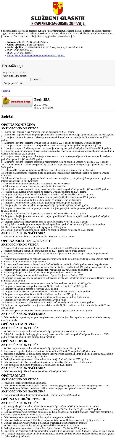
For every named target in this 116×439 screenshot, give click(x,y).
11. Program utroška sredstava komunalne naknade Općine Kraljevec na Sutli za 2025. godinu (46, 283)
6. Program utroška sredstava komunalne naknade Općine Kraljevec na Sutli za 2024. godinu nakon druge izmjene (56, 267)
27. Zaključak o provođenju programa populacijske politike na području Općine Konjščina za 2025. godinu (53, 224)
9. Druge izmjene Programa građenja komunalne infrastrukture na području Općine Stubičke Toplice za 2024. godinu (57, 431)
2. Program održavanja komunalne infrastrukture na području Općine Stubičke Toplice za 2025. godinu (51, 409)
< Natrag (5, 90)
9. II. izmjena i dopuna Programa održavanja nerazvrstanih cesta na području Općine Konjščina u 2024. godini (54, 162)
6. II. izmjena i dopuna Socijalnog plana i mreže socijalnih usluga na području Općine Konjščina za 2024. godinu (56, 148)
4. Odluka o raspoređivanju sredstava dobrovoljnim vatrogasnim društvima (37, 417)
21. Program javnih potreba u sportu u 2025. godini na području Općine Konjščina (41, 202)
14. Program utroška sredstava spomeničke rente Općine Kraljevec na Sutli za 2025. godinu (45, 291)
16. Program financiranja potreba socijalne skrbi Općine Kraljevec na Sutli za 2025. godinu (45, 297)
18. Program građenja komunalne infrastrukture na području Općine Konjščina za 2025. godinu (47, 194)
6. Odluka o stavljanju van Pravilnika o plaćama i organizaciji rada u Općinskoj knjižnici (44, 422)
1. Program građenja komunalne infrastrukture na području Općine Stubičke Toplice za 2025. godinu (50, 406)
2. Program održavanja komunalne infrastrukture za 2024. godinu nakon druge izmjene (43, 250)
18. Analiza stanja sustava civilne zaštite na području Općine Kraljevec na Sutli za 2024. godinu (47, 302)
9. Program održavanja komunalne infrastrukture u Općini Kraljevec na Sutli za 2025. (42, 275)
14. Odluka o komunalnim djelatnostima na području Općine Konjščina (35, 183)
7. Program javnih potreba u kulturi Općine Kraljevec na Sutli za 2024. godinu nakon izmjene (46, 269)
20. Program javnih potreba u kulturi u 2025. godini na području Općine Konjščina (41, 200)
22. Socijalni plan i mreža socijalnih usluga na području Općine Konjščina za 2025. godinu (45, 205)
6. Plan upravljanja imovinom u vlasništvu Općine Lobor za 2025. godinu (36, 364)
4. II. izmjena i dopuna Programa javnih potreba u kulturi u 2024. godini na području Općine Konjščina (51, 142)
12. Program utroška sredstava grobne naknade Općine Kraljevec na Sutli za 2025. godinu (44, 286)
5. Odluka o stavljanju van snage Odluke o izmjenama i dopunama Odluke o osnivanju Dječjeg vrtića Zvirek (53, 420)
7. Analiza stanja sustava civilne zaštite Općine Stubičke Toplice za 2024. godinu (40, 425)
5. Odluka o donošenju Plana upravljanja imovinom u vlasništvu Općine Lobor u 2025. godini (46, 362)
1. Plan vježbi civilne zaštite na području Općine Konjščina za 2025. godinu (38, 236)
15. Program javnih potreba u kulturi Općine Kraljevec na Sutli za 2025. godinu (39, 294)
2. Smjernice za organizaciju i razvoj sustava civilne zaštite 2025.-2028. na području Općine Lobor (49, 351)
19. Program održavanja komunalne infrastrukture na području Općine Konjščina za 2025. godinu (48, 197)
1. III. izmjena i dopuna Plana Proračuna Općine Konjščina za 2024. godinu (37, 132)
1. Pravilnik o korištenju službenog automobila (24, 383)
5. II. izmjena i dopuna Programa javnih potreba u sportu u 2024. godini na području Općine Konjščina (51, 145)
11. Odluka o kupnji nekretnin (15, 436)
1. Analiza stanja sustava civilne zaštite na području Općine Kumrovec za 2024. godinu (43, 331)
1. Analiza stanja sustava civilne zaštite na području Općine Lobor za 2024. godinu (41, 348)
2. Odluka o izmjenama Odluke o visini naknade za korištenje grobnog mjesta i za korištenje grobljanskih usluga (55, 385)
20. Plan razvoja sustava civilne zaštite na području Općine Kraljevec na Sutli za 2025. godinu (46, 310)
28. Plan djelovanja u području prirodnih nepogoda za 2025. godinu (33, 227)
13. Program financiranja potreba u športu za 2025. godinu (29, 289)
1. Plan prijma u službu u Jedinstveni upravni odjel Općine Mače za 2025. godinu (40, 395)
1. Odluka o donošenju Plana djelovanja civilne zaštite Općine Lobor (34, 371)
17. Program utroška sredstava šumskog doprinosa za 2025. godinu (33, 299)
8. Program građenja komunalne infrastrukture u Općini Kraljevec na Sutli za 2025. (41, 272)
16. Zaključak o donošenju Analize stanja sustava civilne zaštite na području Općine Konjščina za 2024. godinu (55, 189)
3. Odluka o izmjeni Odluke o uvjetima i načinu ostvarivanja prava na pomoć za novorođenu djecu (49, 388)
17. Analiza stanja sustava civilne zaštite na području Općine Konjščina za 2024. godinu (43, 191)
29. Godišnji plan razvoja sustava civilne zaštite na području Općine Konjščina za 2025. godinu (47, 230)
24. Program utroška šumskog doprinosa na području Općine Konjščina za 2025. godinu (43, 213)
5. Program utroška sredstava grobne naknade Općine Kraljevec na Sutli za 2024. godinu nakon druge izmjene (54, 264)
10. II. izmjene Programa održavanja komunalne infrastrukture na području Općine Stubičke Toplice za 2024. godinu (57, 433)
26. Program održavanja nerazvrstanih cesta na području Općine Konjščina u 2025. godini (44, 221)
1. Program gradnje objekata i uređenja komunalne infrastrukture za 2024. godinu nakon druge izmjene (51, 248)
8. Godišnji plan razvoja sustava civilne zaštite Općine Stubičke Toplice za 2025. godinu (44, 428)
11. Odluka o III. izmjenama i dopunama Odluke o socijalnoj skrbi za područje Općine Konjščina (48, 170)
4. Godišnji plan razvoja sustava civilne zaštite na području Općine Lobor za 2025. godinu (44, 359)
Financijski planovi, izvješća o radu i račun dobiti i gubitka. (36, 55)
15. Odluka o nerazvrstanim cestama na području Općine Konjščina (33, 186)
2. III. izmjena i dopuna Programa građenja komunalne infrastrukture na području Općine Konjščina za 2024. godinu (57, 134)
